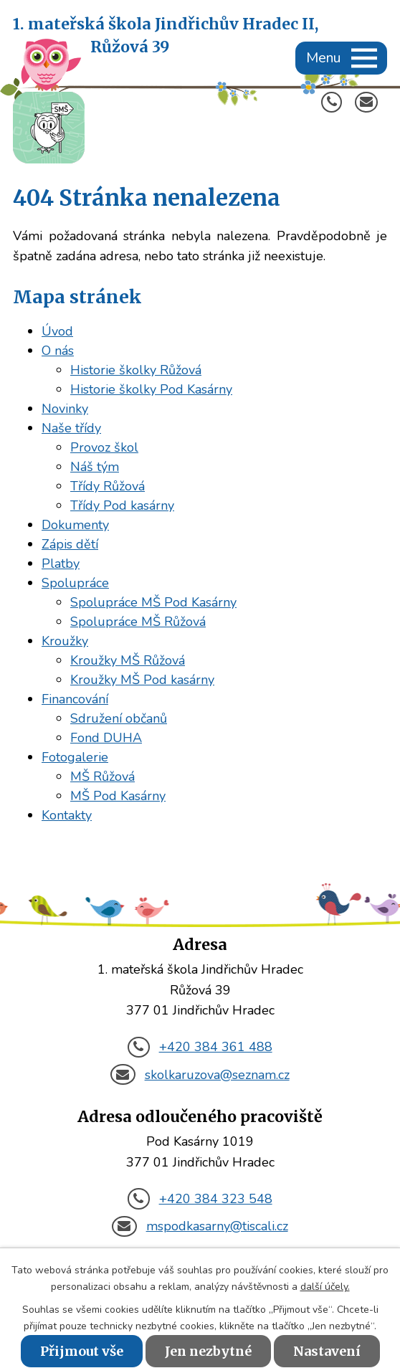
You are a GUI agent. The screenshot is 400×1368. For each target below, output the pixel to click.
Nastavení (327, 1351)
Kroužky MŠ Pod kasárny (142, 679)
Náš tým (94, 466)
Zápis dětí (70, 544)
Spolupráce (75, 583)
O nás (58, 350)
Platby (61, 563)
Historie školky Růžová (135, 370)
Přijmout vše (81, 1351)
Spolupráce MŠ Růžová (138, 621)
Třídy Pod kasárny (122, 505)
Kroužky (65, 641)
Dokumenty (75, 524)
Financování (75, 699)
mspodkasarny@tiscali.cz (199, 1226)
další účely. (325, 1286)
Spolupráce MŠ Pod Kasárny (153, 602)
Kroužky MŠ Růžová (127, 660)
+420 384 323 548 (200, 1198)
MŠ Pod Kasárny (118, 795)
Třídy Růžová (107, 486)
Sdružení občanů (118, 718)
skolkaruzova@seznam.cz (199, 1074)
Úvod (57, 331)
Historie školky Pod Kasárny (151, 389)
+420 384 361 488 (200, 1046)
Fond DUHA (106, 737)
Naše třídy (71, 428)
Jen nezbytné (208, 1351)
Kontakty (67, 815)
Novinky (65, 408)
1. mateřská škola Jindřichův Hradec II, (165, 37)
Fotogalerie (75, 757)
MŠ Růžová (102, 776)
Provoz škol (104, 447)
